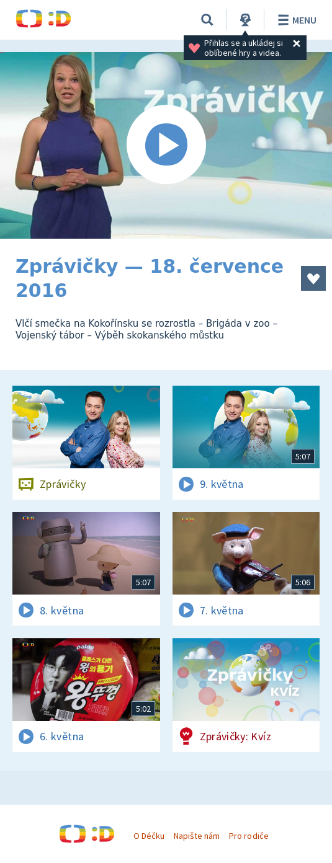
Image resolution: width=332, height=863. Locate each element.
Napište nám (197, 835)
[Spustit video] (166, 145)
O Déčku (148, 835)
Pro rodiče (248, 835)
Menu (295, 20)
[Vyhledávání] (207, 20)
